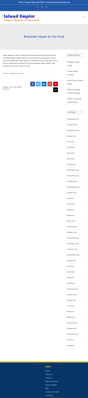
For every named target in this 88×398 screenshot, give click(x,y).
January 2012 (71, 328)
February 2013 (72, 289)
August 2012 (71, 300)
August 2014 (71, 193)
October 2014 (72, 181)
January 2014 (72, 232)
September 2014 (73, 187)
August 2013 (71, 260)
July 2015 (70, 142)
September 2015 (73, 130)
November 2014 (73, 176)
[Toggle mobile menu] (84, 17)
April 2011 (70, 345)
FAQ (47, 388)
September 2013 (73, 255)
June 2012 (70, 306)
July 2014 (70, 198)
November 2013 (73, 243)
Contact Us (50, 395)
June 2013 (70, 272)
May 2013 (70, 278)
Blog (22, 73)
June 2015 (71, 147)
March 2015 (71, 164)
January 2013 (71, 294)
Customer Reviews (52, 392)
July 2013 (70, 266)
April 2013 (70, 283)
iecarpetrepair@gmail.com (58, 2)
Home (48, 371)
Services (49, 378)
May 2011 (70, 340)
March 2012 (71, 317)
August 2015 (71, 136)
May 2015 (70, 153)
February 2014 (72, 227)
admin (6, 73)
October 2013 (72, 249)
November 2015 (73, 119)
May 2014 (70, 210)
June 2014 (71, 204)
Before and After (52, 381)
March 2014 (71, 221)
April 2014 (70, 215)
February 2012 (72, 323)
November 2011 (73, 334)
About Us (49, 374)
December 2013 (73, 238)
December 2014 (73, 170)
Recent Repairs (51, 385)
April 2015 (70, 159)
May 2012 (70, 311)
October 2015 (72, 125)
